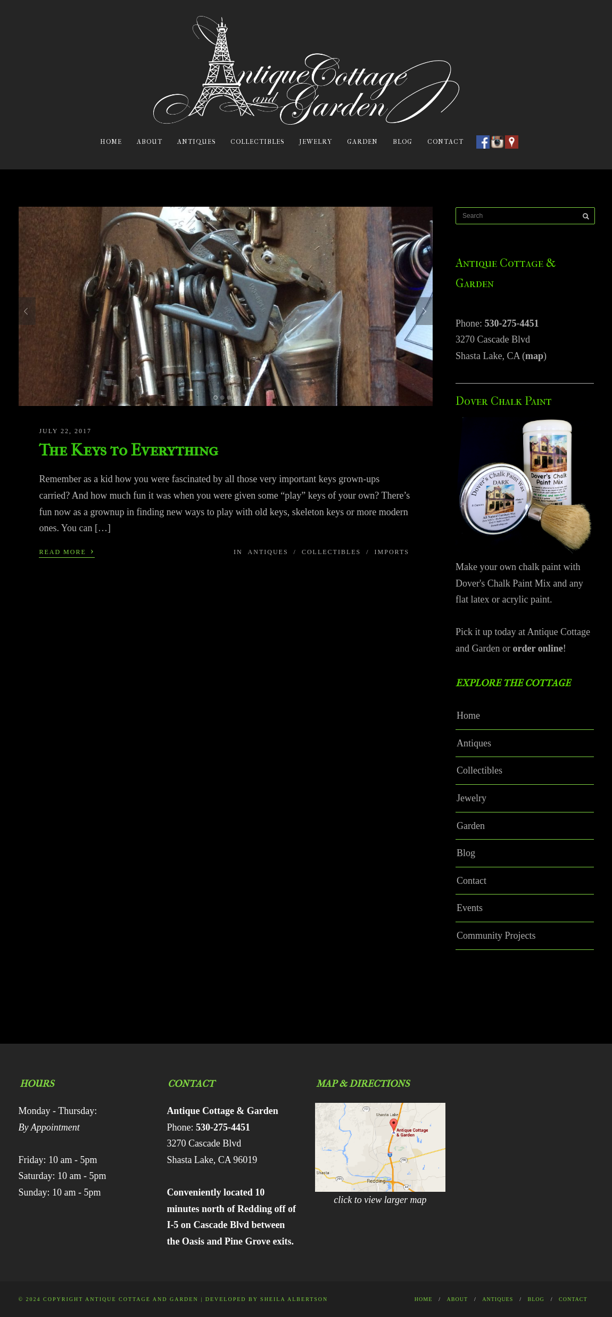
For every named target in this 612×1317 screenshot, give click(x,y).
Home (111, 141)
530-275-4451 (512, 323)
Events (470, 908)
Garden (362, 141)
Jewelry (315, 141)
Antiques (196, 141)
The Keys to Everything (128, 450)
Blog (402, 141)
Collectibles (257, 141)
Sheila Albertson (294, 1299)
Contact (445, 141)
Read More (66, 551)
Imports (392, 552)
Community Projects (496, 935)
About (149, 141)
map (534, 356)
